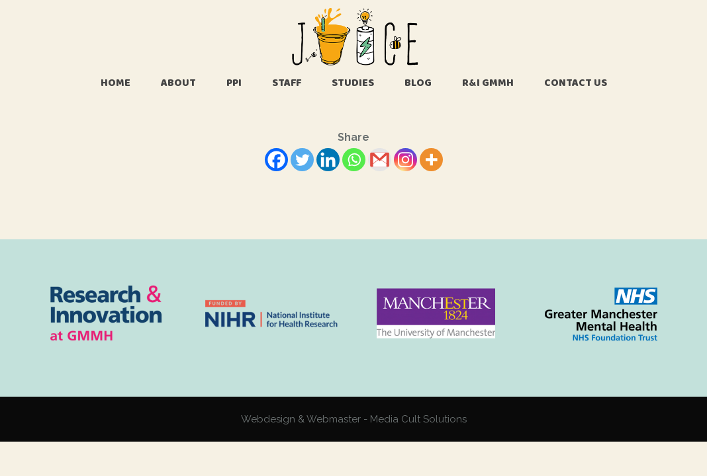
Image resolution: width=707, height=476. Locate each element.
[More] (431, 159)
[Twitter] (302, 159)
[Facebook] (276, 159)
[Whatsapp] (353, 159)
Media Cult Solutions (418, 419)
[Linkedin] (328, 159)
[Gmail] (379, 159)
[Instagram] (405, 159)
